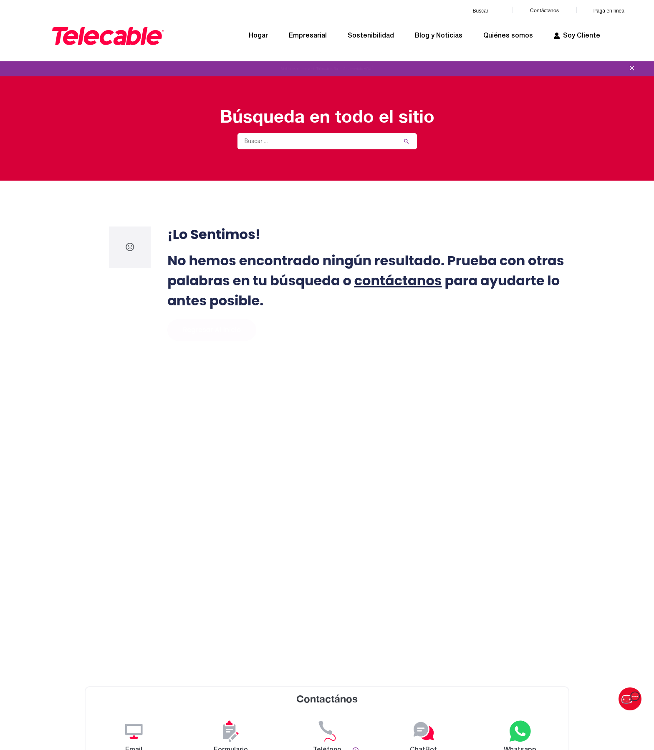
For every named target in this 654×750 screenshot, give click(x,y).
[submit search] (406, 141)
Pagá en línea (608, 11)
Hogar (258, 36)
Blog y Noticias (438, 36)
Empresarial (308, 36)
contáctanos (398, 280)
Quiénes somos (508, 36)
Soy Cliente (577, 36)
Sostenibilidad (371, 36)
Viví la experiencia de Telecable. (327, 69)
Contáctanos (544, 10)
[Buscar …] (314, 141)
